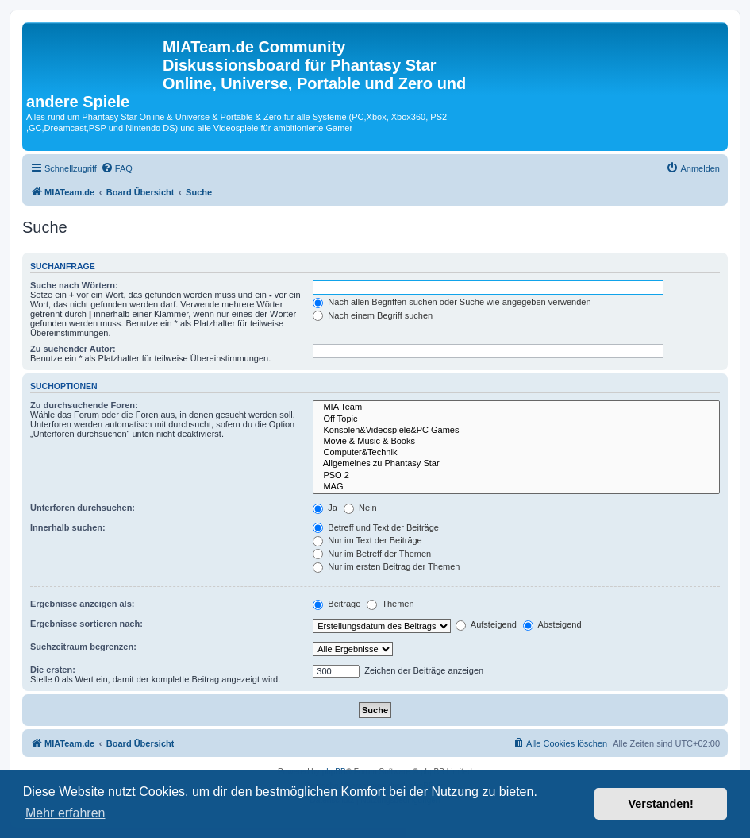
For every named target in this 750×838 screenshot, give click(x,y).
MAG (516, 486)
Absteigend (552, 624)
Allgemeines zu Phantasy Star (516, 463)
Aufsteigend (486, 624)
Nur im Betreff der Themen (372, 553)
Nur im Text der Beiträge (367, 540)
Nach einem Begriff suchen (373, 315)
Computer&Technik (516, 452)
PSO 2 (516, 475)
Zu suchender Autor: (73, 348)
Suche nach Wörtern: (74, 285)
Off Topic (516, 419)
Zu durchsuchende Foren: (84, 405)
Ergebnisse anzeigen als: (82, 603)
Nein (360, 507)
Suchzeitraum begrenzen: (83, 646)
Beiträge (336, 603)
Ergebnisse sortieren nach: (86, 623)
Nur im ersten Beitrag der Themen (386, 566)
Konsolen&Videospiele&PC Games (516, 430)
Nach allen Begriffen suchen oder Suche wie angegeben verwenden (451, 302)
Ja (325, 507)
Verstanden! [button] (661, 803)
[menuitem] (117, 168)
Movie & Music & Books (516, 441)
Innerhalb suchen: (68, 527)
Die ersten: (52, 669)
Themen (390, 603)
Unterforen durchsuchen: (82, 507)
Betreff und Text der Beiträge (376, 527)
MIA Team (516, 407)
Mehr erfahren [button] (65, 813)
